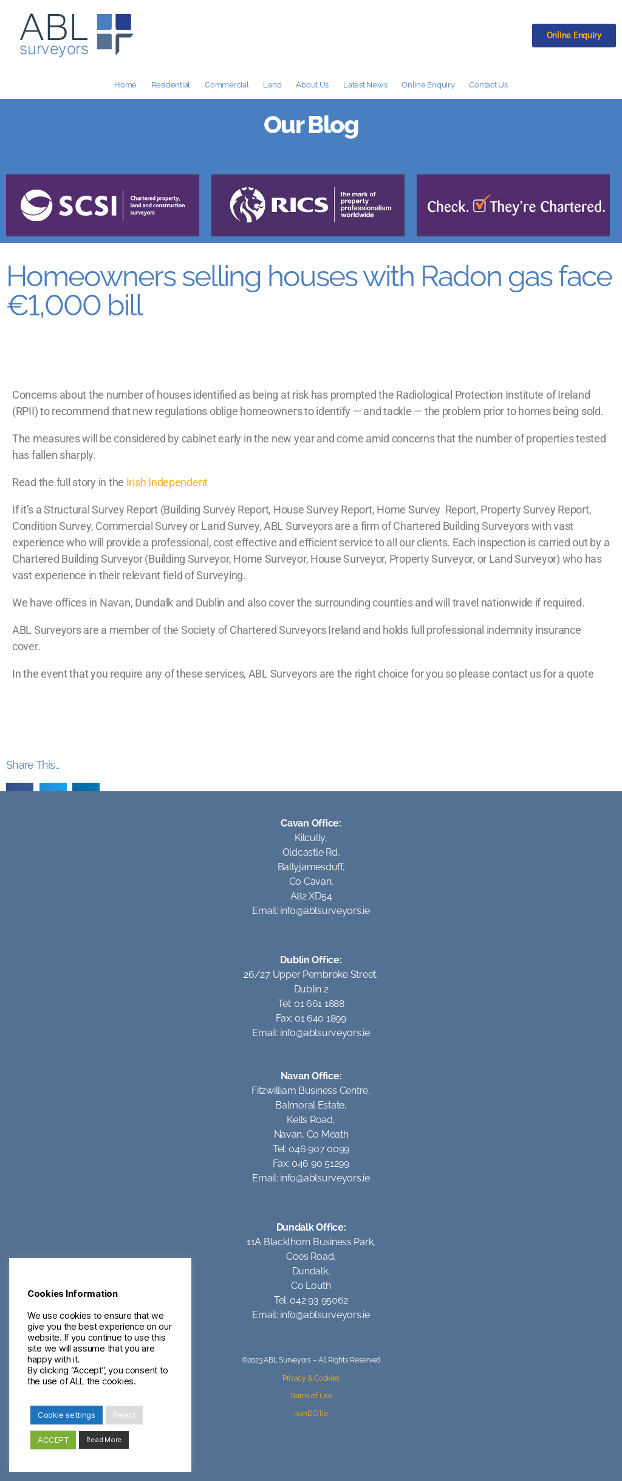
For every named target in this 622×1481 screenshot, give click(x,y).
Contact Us (488, 84)
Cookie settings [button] (66, 1415)
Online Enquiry (428, 84)
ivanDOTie (311, 1413)
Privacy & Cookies (311, 1378)
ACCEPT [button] (53, 1440)
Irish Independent (167, 482)
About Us (312, 84)
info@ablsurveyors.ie (325, 910)
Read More (103, 1439)
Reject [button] (124, 1415)
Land (272, 84)
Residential (170, 84)
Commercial (226, 84)
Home (125, 84)
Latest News (365, 84)
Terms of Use (311, 1396)
